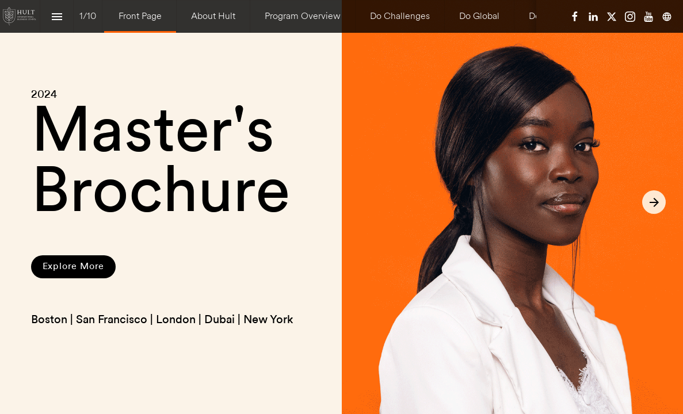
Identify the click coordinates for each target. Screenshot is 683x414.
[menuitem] (140, 16)
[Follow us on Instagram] (630, 17)
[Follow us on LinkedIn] (593, 17)
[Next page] (654, 202)
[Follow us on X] (612, 17)
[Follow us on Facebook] (575, 17)
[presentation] (341, 207)
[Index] (56, 16)
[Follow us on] (667, 17)
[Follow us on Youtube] (648, 17)
